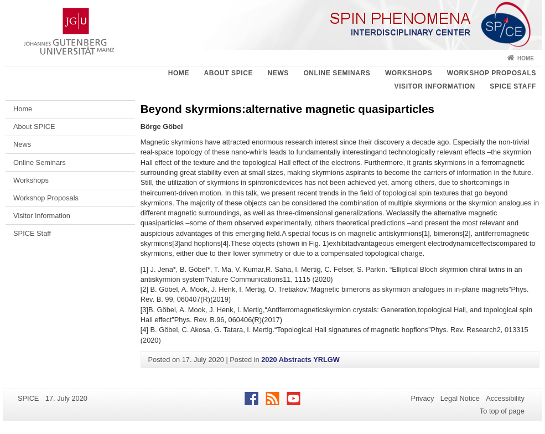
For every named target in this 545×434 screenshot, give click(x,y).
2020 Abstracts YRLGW (300, 359)
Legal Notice (460, 398)
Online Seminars (336, 73)
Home (525, 58)
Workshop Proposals (491, 73)
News (278, 73)
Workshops (408, 73)
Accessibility (505, 398)
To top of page (502, 411)
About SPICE (228, 73)
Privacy (422, 398)
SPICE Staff (513, 86)
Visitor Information (435, 86)
